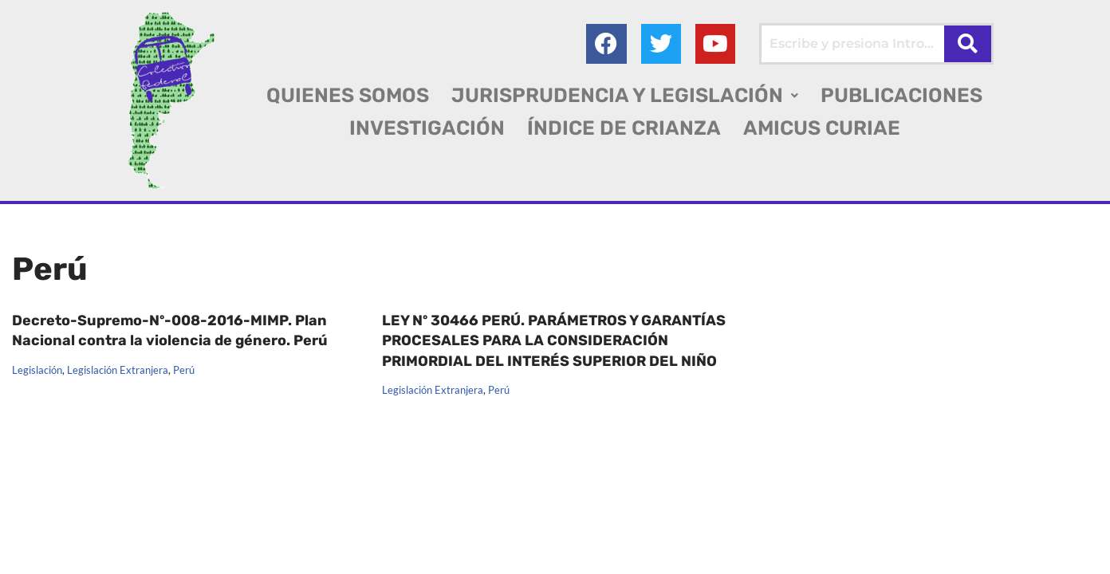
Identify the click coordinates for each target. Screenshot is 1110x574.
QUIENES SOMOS (347, 95)
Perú (184, 370)
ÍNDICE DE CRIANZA (624, 128)
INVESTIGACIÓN (427, 128)
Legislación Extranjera (117, 370)
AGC (25, 553)
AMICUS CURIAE (821, 128)
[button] (624, 95)
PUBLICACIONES (901, 95)
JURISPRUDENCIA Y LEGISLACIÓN (624, 95)
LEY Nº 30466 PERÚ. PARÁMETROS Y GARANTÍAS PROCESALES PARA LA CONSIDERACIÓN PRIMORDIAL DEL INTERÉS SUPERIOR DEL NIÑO (554, 340)
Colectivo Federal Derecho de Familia (122, 533)
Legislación (37, 370)
